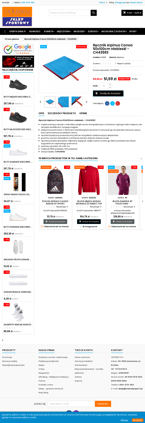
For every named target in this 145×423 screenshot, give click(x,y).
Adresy (78, 376)
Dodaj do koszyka (107, 93)
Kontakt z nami (46, 384)
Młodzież (79, 31)
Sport (133, 31)
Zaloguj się (120, 2)
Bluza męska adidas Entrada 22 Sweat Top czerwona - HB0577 (89, 204)
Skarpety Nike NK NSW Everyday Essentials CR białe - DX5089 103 (18, 324)
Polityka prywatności (49, 361)
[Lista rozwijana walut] (103, 2)
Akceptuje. (138, 420)
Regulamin (44, 373)
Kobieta (48, 31)
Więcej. (124, 420)
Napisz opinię (123, 63)
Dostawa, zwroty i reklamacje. (53, 357)
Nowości (34, 31)
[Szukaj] (72, 13)
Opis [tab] (41, 113)
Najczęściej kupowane (13, 365)
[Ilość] (103, 86)
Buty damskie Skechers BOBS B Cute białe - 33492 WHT (18, 162)
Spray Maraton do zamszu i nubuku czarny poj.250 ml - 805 (18, 194)
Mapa (41, 365)
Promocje (7, 357)
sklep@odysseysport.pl (130, 388)
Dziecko (92, 31)
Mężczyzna (63, 31)
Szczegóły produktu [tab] (62, 113)
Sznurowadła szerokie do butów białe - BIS (18, 292)
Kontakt (5, 2)
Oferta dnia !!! (17, 31)
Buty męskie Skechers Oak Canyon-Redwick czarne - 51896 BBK (18, 97)
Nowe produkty (9, 361)
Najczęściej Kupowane (17, 70)
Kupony (78, 380)
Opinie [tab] (83, 113)
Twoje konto (84, 350)
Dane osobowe (82, 357)
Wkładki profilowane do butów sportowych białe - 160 (18, 259)
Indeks (96, 57)
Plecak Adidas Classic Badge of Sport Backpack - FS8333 (55, 204)
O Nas (41, 369)
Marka (112, 57)
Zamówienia (81, 365)
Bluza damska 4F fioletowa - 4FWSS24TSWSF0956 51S (122, 204)
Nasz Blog (43, 392)
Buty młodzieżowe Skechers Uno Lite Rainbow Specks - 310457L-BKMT (18, 129)
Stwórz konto (136, 2)
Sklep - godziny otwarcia (51, 388)
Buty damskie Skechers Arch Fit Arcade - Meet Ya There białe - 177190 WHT (18, 227)
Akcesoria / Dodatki (113, 31)
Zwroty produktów (84, 361)
